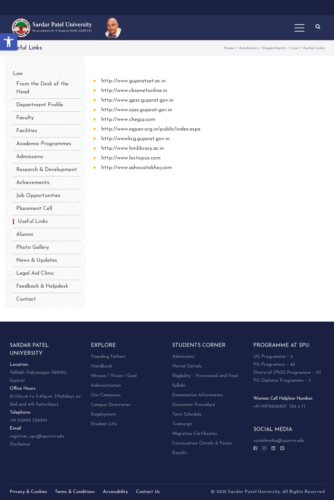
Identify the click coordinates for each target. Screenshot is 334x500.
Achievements (32, 182)
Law (294, 48)
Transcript (182, 424)
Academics (248, 48)
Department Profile (39, 105)
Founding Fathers (108, 356)
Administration (106, 385)
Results (179, 453)
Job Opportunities (38, 195)
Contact (26, 299)
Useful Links (33, 221)
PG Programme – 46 (274, 364)
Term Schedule (186, 414)
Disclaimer (20, 444)
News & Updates (36, 260)
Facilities (26, 131)
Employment (103, 414)
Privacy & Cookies (28, 491)
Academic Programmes (43, 144)
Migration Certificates (194, 434)
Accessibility (115, 491)
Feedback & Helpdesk (42, 286)
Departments (275, 48)
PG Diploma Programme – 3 (282, 380)
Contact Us (148, 491)
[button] (8, 41)
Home (229, 48)
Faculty (25, 118)
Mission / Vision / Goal (114, 376)
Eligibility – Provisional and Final (205, 376)
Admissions (29, 156)
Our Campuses (106, 395)
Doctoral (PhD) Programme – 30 (287, 372)
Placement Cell (34, 208)
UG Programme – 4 (273, 356)
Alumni (24, 234)
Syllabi (178, 385)
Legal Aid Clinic (35, 273)
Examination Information (197, 395)
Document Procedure (193, 405)
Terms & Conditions (75, 491)
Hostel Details (187, 366)
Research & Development (46, 169)
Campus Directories (111, 405)
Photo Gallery (32, 247)
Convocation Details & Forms (202, 443)
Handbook (101, 366)
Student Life (104, 424)
